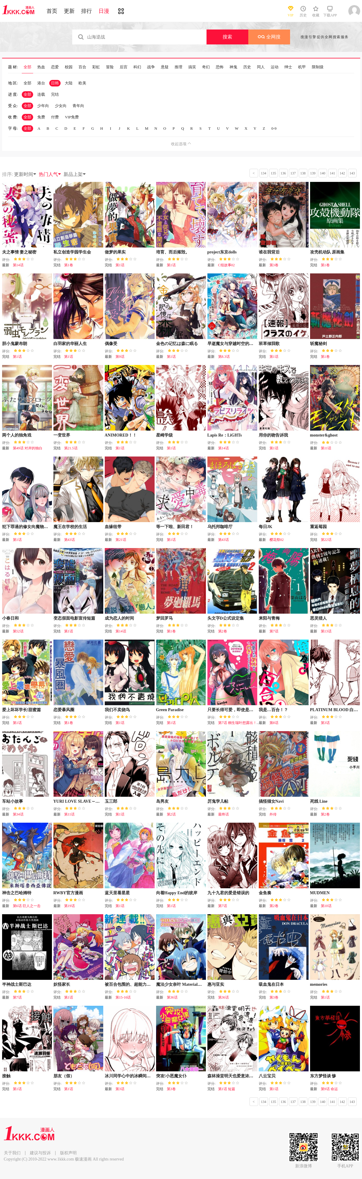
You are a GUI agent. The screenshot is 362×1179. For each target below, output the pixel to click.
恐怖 (220, 67)
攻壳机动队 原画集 (327, 252)
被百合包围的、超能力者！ (130, 984)
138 (303, 173)
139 (312, 173)
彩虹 (96, 67)
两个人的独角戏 (16, 435)
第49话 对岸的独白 (27, 448)
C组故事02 (226, 265)
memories (318, 984)
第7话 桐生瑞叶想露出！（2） (242, 723)
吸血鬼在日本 (271, 984)
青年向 (78, 105)
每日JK (265, 526)
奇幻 (206, 67)
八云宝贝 (267, 1076)
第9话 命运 (329, 1089)
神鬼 (233, 67)
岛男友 (162, 801)
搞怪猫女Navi (271, 801)
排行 (86, 11)
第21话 (120, 540)
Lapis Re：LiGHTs (224, 435)
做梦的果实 (115, 252)
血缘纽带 (113, 526)
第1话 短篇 (226, 1089)
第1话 (119, 265)
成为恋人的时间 (119, 618)
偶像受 (111, 343)
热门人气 (50, 174)
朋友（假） (63, 1076)
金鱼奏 (265, 893)
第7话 (273, 631)
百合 (82, 67)
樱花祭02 (276, 540)
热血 (41, 67)
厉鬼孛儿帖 (217, 801)
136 (283, 173)
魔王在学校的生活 (70, 526)
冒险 (110, 67)
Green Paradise (170, 710)
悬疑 (165, 67)
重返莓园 (318, 526)
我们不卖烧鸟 (117, 710)
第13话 (326, 631)
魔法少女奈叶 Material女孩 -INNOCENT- (194, 984)
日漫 (103, 11)
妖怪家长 (61, 984)
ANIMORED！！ (121, 435)
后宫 (123, 67)
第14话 (18, 265)
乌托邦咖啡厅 (219, 526)
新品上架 (75, 174)
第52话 (18, 631)
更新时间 (25, 174)
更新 (69, 11)
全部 (27, 67)
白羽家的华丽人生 (70, 343)
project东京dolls (222, 252)
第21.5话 (71, 448)
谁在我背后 (269, 252)
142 (342, 173)
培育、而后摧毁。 (173, 252)
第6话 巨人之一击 (27, 906)
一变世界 (61, 435)
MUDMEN (320, 893)
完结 (55, 94)
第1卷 (68, 265)
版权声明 (68, 1153)
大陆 (69, 83)
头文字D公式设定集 (225, 618)
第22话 (326, 540)
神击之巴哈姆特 (16, 893)
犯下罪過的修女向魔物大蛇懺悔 (31, 526)
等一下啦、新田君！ (175, 526)
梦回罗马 (164, 618)
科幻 (137, 67)
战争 (151, 67)
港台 (41, 83)
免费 (41, 117)
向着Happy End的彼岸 (177, 893)
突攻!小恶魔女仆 (171, 1076)
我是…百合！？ (273, 710)
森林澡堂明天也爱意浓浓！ (232, 1076)
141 (332, 173)
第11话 (326, 448)
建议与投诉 (40, 1153)
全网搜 (269, 36)
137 (293, 173)
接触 (6, 1076)
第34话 (18, 814)
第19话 (69, 906)
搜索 (227, 36)
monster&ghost (324, 435)
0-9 (273, 128)
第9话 (119, 357)
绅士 (288, 67)
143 (352, 173)
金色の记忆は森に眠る (177, 343)
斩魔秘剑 (318, 343)
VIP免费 (72, 117)
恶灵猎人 (318, 618)
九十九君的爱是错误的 (228, 893)
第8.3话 (224, 357)
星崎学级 (164, 435)
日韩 (55, 83)
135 (273, 173)
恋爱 (55, 67)
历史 (247, 67)
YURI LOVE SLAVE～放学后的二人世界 (91, 801)
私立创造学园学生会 (72, 252)
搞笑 (192, 67)
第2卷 (222, 631)
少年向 (43, 105)
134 (263, 173)
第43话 (69, 540)
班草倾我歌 (269, 343)
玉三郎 (111, 801)
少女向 (61, 105)
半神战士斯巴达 (16, 984)
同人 (261, 67)
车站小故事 (12, 801)
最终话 (223, 814)
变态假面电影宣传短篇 (74, 618)
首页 (52, 11)
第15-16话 (123, 997)
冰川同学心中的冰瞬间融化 (130, 1076)
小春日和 (10, 618)
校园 (69, 67)
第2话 (171, 814)
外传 (273, 814)
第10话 (326, 906)
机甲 (302, 67)
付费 (55, 117)
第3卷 (273, 265)
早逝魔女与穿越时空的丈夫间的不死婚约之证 (249, 343)
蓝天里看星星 (117, 893)
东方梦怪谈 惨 (323, 1076)
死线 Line (319, 801)
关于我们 (12, 1153)
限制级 (318, 67)
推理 (178, 67)
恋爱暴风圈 (63, 710)
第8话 (273, 723)
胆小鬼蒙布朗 (14, 343)
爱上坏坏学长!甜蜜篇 (21, 710)
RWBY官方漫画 (68, 893)
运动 (274, 67)
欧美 (82, 83)
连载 (41, 94)
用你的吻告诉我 (273, 435)
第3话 (325, 723)
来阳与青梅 (269, 618)
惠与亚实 (215, 984)
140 (322, 173)
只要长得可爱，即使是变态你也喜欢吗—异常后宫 (253, 710)
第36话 (172, 997)
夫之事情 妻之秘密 (19, 252)
